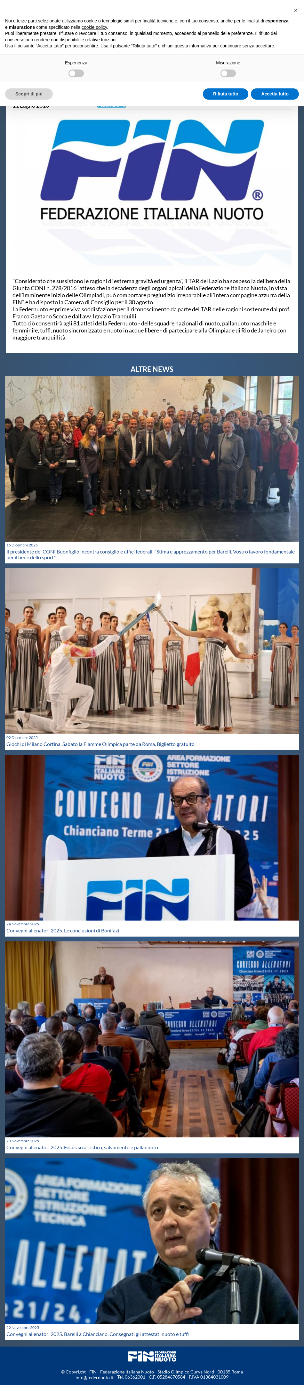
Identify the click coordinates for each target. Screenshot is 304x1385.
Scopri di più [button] (29, 93)
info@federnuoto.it (95, 1377)
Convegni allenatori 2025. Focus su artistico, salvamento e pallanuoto (82, 1147)
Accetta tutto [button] (275, 93)
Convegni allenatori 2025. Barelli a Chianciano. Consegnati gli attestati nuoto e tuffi (97, 1334)
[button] (296, 10)
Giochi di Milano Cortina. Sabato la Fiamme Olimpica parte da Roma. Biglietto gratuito (100, 744)
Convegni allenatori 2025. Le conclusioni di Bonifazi (62, 930)
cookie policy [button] (94, 27)
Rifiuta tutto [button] (225, 93)
